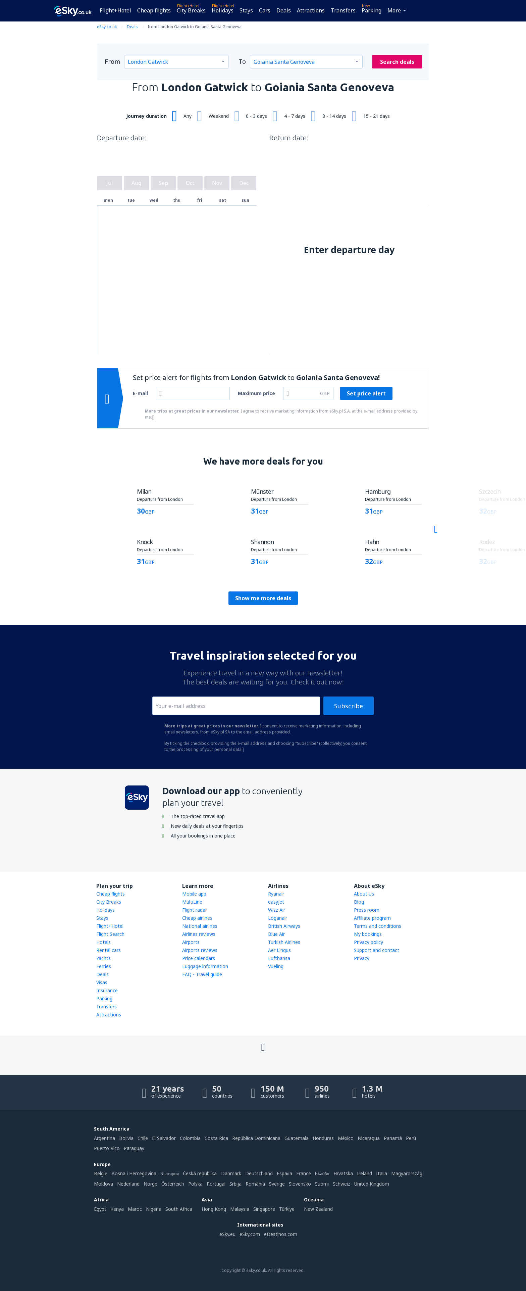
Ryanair (276, 894)
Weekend (219, 116)
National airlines (199, 926)
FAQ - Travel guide (202, 974)
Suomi (322, 1184)
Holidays (222, 10)
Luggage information (205, 966)
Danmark (231, 1173)
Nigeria (153, 1209)
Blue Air (276, 934)
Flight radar (194, 910)
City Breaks (191, 10)
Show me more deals (263, 598)
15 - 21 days (376, 116)
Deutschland (259, 1173)
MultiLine (192, 902)
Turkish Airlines (284, 942)
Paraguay (134, 1148)
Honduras (323, 1138)
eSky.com (250, 1234)
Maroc (135, 1209)
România (255, 1184)
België (100, 1173)
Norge (150, 1184)
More (394, 10)
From (112, 61)
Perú (411, 1138)
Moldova (103, 1184)
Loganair (277, 918)
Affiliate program (372, 918)
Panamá (393, 1138)
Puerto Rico (107, 1148)
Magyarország (406, 1173)
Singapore (264, 1209)
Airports (191, 942)
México (346, 1138)
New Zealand (318, 1209)
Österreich (172, 1184)
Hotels (103, 942)
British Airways (284, 926)
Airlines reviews (198, 934)
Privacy (361, 958)
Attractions (311, 10)
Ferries (103, 966)
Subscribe (348, 706)
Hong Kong (214, 1209)
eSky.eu (227, 1234)
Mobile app (194, 894)
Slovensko (300, 1184)
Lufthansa (279, 958)
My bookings (368, 934)
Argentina (104, 1138)
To (242, 61)
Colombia (190, 1138)
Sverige (277, 1184)
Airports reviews (199, 950)
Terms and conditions (377, 926)
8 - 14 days (334, 116)
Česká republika (200, 1173)
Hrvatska (343, 1173)
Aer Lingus (279, 950)
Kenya (117, 1209)
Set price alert (366, 393)
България (169, 1173)
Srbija (235, 1184)
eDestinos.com (280, 1234)
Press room (366, 910)
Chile (143, 1138)
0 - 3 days (256, 116)
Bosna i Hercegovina (133, 1173)
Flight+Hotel (115, 10)
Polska (195, 1184)
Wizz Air (276, 910)
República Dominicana (256, 1138)
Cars (264, 10)
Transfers (343, 10)
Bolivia (126, 1138)
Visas (101, 982)
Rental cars (108, 950)
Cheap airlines (197, 918)
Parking (371, 10)
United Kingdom (371, 1184)
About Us (364, 894)
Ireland (364, 1173)
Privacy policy (368, 942)
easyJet (276, 902)
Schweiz (341, 1184)
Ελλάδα (322, 1173)
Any (187, 116)
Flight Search (110, 934)
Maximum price (256, 393)
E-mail (140, 393)
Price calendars (198, 958)
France (303, 1173)
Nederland (128, 1184)
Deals (283, 10)
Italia (381, 1173)
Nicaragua (369, 1138)
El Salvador (164, 1138)
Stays (246, 10)
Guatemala (296, 1138)
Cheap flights (154, 10)
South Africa (178, 1209)
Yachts (103, 958)
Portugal (216, 1184)
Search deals (397, 61)
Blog (359, 902)
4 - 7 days (294, 116)
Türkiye (287, 1209)
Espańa (284, 1173)
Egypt (100, 1209)
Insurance (107, 990)
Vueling (275, 966)
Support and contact (376, 950)
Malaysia (239, 1209)
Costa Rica (216, 1138)
